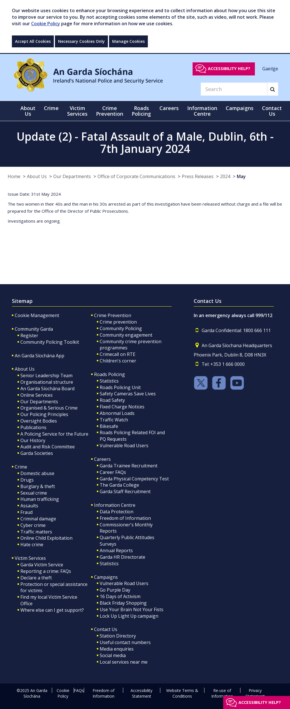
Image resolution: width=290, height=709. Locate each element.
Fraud (26, 512)
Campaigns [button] (239, 108)
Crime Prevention (112, 315)
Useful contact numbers (125, 642)
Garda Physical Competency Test (134, 479)
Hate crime (31, 544)
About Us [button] (27, 111)
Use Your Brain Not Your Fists (131, 609)
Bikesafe (109, 426)
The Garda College (119, 485)
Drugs (27, 480)
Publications (33, 427)
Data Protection (116, 511)
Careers (102, 459)
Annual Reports (116, 550)
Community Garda (34, 329)
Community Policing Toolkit (49, 342)
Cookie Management (37, 315)
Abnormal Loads (117, 413)
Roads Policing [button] (141, 111)
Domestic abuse (37, 473)
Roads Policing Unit (120, 387)
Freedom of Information (125, 518)
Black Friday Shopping (123, 603)
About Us (37, 176)
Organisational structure (46, 382)
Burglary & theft (37, 486)
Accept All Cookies (33, 41)
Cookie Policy (45, 23)
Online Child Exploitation (46, 538)
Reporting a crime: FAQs (45, 571)
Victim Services (30, 558)
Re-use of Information (222, 693)
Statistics (109, 381)
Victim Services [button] (77, 111)
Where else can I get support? (52, 610)
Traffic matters (36, 532)
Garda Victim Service (41, 565)
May (241, 176)
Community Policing (121, 328)
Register (29, 335)
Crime (21, 467)
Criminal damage (38, 519)
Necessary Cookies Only (81, 41)
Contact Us (105, 629)
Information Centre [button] (202, 111)
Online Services (36, 395)
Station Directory (118, 636)
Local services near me (124, 662)
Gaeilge (270, 68)
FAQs (79, 690)
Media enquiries (117, 649)
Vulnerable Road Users (124, 445)
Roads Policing (109, 374)
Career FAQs (113, 472)
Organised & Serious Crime (49, 408)
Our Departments (72, 176)
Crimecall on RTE (117, 354)
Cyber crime (33, 525)
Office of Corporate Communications (136, 176)
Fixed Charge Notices (122, 407)
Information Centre (114, 505)
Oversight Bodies (38, 421)
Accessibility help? (229, 68)
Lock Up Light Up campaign (129, 616)
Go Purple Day (115, 590)
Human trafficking (39, 499)
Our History (32, 440)
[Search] (234, 89)
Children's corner (118, 361)
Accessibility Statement (141, 693)
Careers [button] (169, 108)
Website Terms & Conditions (182, 693)
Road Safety (112, 400)
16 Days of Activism (120, 596)
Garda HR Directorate (122, 557)
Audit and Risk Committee (47, 447)
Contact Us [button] (272, 111)
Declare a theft (36, 578)
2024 (225, 176)
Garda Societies (36, 453)
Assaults (29, 506)
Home (14, 176)
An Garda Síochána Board (47, 388)
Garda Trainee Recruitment (128, 466)
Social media (113, 655)
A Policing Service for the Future (54, 434)
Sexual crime (33, 493)
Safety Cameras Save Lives (128, 394)
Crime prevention (118, 322)
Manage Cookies (128, 41)
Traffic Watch (114, 420)
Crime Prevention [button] (109, 111)
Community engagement (126, 335)
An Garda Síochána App (39, 356)
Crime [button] (51, 108)
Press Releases (198, 176)
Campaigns (106, 577)
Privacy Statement (255, 693)
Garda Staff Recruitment (125, 491)
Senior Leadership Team (46, 375)
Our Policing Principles (44, 414)
